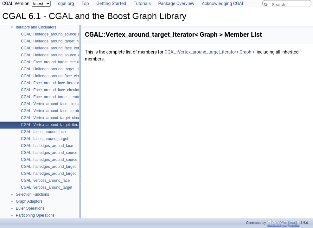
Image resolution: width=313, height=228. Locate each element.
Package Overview (176, 3)
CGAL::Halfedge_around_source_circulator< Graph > (66, 55)
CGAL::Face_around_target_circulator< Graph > (61, 62)
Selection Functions (32, 194)
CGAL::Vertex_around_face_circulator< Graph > (61, 104)
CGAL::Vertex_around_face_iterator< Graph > (60, 111)
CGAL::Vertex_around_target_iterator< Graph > (61, 125)
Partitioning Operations (35, 215)
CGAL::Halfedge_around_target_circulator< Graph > (65, 69)
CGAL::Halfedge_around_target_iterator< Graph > (63, 41)
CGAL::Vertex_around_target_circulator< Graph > (63, 118)
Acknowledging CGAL (223, 3)
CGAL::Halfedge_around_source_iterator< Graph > (64, 34)
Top (85, 3)
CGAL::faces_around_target (44, 138)
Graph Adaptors (29, 201)
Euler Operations (30, 208)
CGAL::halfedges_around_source (49, 152)
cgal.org (66, 3)
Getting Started (111, 3)
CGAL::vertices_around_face (45, 180)
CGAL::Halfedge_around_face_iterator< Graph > (62, 48)
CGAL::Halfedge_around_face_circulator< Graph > (63, 76)
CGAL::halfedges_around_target (48, 166)
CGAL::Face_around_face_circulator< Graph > (60, 90)
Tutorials (142, 3)
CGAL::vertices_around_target (46, 187)
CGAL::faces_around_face (43, 132)
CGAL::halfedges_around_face (47, 145)
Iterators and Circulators (36, 27)
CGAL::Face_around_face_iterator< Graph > (58, 83)
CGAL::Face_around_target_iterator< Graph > (60, 97)
